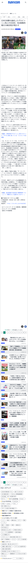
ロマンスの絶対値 (22, 539)
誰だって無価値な (5, 539)
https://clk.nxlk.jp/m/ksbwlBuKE (16, 203)
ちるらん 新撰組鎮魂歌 (16, 494)
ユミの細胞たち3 (5, 534)
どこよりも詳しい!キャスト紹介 (9, 518)
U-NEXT (3, 503)
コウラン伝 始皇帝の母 (19, 546)
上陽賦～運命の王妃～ (6, 546)
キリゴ (13, 539)
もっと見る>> (18, 558)
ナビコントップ (4, 13)
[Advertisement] (14, 8)
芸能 (23, 17)
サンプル (3, 556)
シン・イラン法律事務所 (7, 532)
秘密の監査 (18, 532)
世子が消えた (4, 527)
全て (4, 17)
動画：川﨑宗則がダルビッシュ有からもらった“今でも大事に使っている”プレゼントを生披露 (13, 135)
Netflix (3, 498)
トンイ (3, 520)
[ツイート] (22, 33)
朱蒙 (12, 525)
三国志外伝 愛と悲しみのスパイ (9, 544)
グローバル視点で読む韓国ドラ (8, 508)
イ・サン (3, 522)
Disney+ (22, 498)
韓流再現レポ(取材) (6, 513)
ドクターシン (4, 537)
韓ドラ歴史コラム (5, 506)
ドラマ (14, 17)
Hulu (15, 503)
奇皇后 (7, 525)
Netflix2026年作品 (13, 498)
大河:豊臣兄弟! (5, 494)
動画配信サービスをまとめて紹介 (18, 553)
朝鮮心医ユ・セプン (16, 520)
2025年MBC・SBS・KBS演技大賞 (8, 496)
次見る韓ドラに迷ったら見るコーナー (10, 551)
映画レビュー (4, 553)
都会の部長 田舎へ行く (15, 537)
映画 (19, 17)
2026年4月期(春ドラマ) (6, 491)
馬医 (24, 520)
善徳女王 (18, 525)
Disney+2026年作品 (6, 501)
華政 (8, 520)
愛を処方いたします (6, 529)
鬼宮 (2, 525)
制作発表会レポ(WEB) (19, 513)
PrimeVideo (16, 501)
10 (23, 332)
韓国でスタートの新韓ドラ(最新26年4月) (11, 510)
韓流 (9, 17)
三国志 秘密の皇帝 (5, 548)
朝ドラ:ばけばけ (19, 491)
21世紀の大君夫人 (17, 529)
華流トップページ (6, 541)
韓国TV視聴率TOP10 (6, 515)
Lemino (9, 503)
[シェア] (25, 33)
